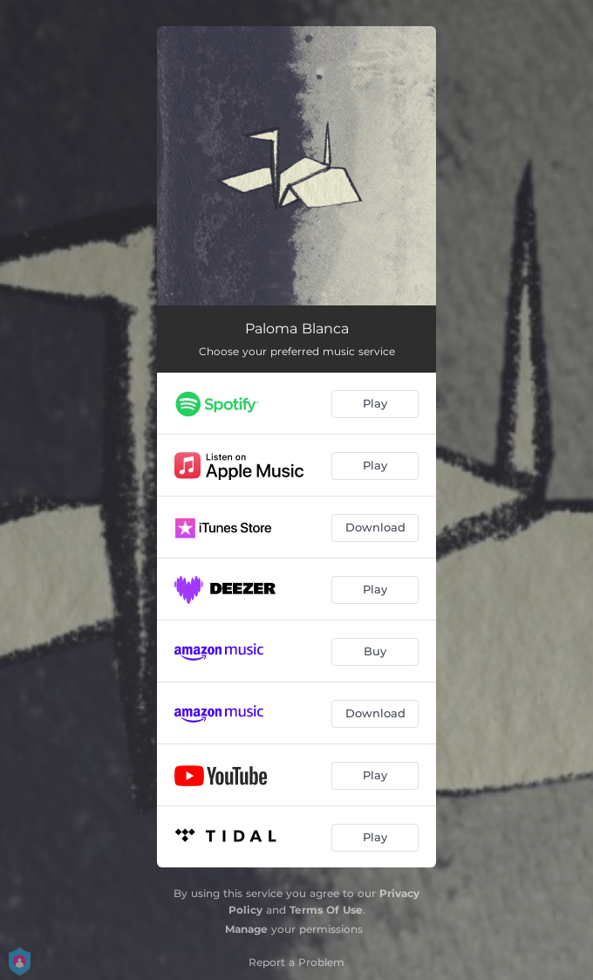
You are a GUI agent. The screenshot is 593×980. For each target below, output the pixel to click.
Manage (246, 928)
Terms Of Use (326, 909)
